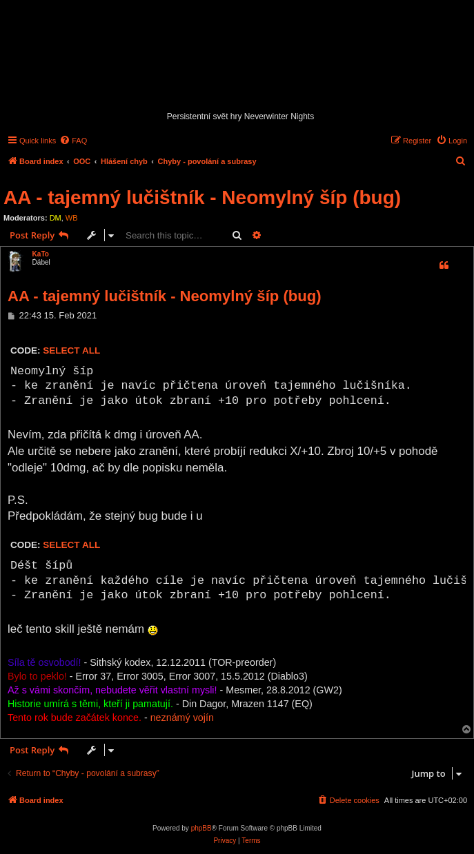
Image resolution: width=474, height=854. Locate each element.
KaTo (40, 254)
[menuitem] (73, 140)
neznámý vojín (182, 717)
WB (72, 218)
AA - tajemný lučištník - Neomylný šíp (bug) (202, 197)
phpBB (201, 828)
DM (55, 218)
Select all (71, 350)
